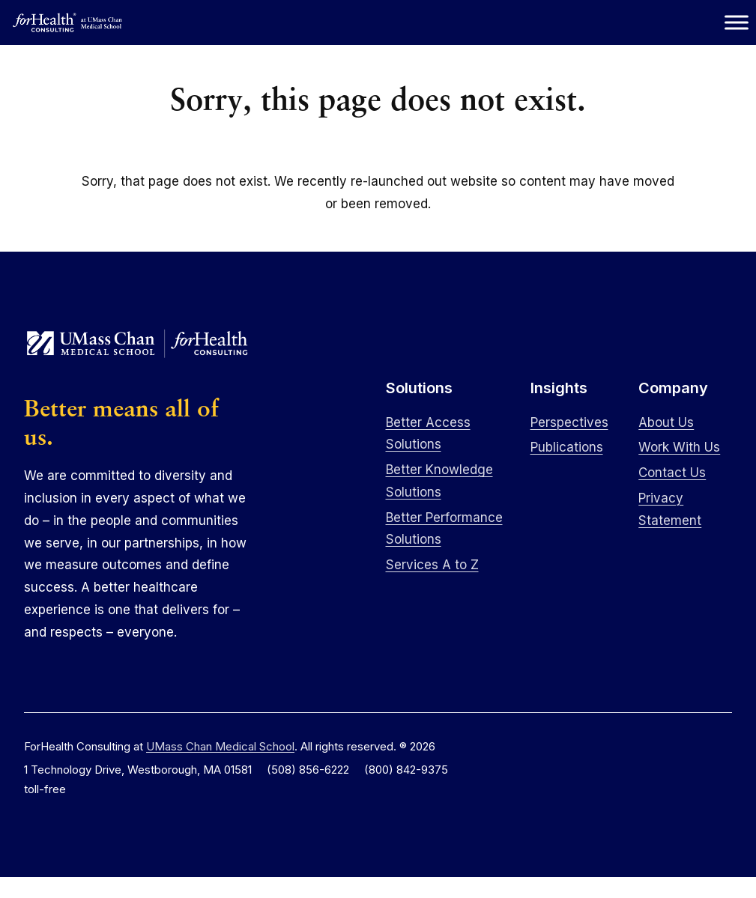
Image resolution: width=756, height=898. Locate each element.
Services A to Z (432, 564)
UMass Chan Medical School (220, 746)
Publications (566, 447)
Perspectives (569, 422)
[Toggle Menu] (737, 22)
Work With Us (679, 447)
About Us (666, 422)
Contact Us (672, 472)
